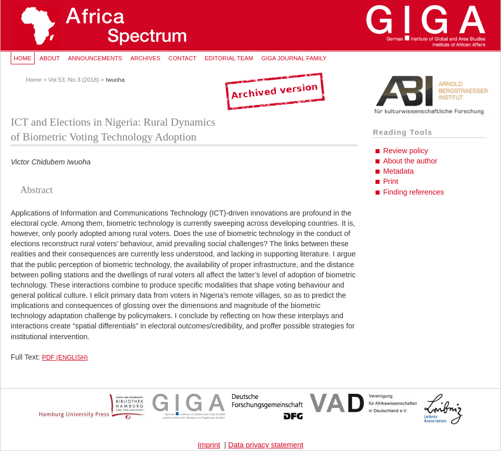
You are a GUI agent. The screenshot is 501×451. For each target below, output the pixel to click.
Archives (145, 58)
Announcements (95, 58)
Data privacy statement (265, 445)
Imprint (209, 445)
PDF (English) (65, 357)
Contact (182, 58)
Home (23, 58)
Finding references (413, 192)
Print (390, 181)
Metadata (398, 171)
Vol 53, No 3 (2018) (73, 80)
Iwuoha (115, 80)
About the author (410, 161)
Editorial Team (229, 58)
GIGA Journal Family (294, 58)
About (50, 58)
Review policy (405, 151)
